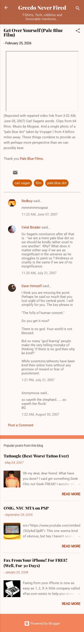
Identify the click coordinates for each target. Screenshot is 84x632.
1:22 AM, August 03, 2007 (40, 414)
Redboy (27, 201)
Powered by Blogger (42, 623)
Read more (71, 494)
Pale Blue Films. (32, 159)
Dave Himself (32, 286)
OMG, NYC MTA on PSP (26, 508)
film (38, 183)
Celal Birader (31, 227)
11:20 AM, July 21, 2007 (39, 273)
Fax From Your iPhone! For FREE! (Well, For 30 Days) (35, 562)
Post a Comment (20, 425)
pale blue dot (57, 183)
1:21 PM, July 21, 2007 (38, 380)
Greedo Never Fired (42, 7)
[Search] (77, 9)
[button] (77, 31)
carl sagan (22, 183)
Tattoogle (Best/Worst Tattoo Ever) (36, 456)
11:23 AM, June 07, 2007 (40, 214)
